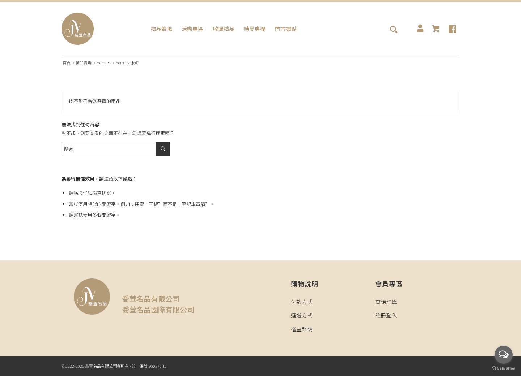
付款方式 (302, 302)
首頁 (67, 62)
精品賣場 (84, 62)
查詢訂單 (386, 302)
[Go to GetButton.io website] (503, 368)
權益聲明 (302, 329)
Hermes (103, 62)
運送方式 (302, 315)
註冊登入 (386, 315)
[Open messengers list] (504, 355)
